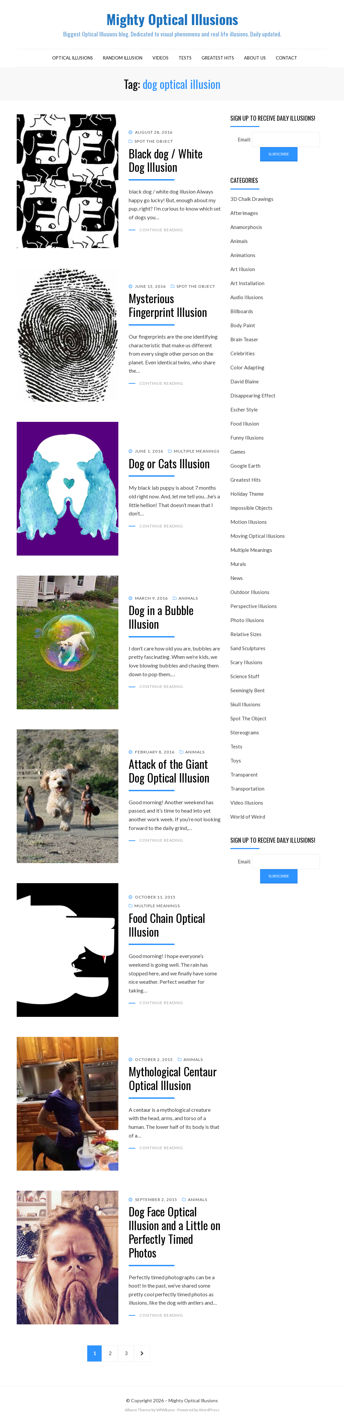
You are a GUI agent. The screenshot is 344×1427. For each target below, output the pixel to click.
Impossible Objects (251, 509)
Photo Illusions (247, 622)
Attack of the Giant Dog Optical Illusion (169, 772)
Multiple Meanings (196, 452)
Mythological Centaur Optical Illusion (173, 1079)
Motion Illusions (248, 523)
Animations (242, 257)
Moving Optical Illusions (257, 537)
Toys (235, 762)
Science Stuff (244, 678)
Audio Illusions (246, 299)
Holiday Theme (247, 495)
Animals (188, 599)
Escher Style (244, 411)
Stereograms (244, 734)
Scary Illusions (246, 664)
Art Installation (247, 285)
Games (237, 453)
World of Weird (247, 818)
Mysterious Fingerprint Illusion (168, 306)
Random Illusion (122, 59)
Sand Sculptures (247, 650)
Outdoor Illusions (249, 594)
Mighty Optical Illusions (172, 19)
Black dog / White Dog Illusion (166, 161)
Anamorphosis (246, 229)
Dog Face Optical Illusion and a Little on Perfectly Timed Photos (174, 1233)
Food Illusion (244, 425)
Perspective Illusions (253, 608)
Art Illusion (242, 271)
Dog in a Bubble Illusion (161, 618)
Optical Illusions (72, 59)
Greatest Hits (218, 59)
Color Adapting (247, 369)
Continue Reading (161, 231)
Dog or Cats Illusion (169, 464)
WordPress (209, 1413)
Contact (286, 59)
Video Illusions (246, 804)
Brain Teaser (244, 341)
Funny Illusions (247, 439)
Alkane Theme (138, 1413)
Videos (160, 59)
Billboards (241, 313)
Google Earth (245, 467)
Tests (185, 59)
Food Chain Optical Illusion (167, 926)
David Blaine (244, 383)
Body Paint (242, 327)
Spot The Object (153, 142)
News (236, 580)
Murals (238, 566)
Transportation (247, 790)
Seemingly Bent (247, 692)
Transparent (244, 776)
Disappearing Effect (252, 397)
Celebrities (242, 355)
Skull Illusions (245, 706)
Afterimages (244, 215)
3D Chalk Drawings (251, 201)
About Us (255, 59)
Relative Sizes (245, 636)
